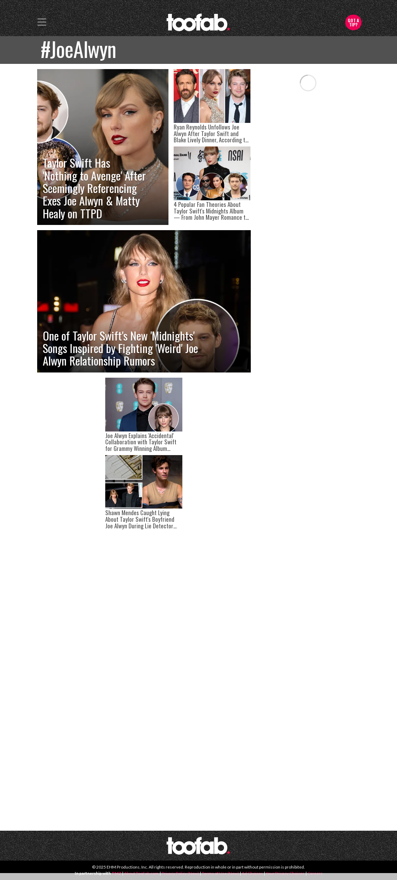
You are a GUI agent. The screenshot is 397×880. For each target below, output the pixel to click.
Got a (353, 22)
